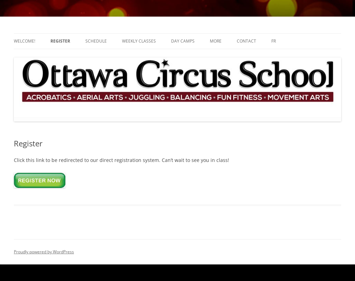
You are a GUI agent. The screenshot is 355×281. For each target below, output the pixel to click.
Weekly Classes (139, 41)
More (216, 41)
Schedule (96, 41)
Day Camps (183, 41)
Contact (246, 41)
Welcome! (24, 41)
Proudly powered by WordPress (44, 252)
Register (60, 41)
